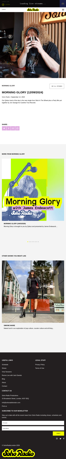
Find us (4, 406)
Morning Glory (8, 86)
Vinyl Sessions (7, 372)
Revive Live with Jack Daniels (12, 375)
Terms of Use (39, 368)
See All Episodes (57, 86)
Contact (4, 386)
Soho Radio (6, 97)
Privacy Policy (40, 364)
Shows (4, 368)
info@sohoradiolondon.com (11, 402)
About (4, 382)
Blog (3, 379)
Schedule (5, 364)
